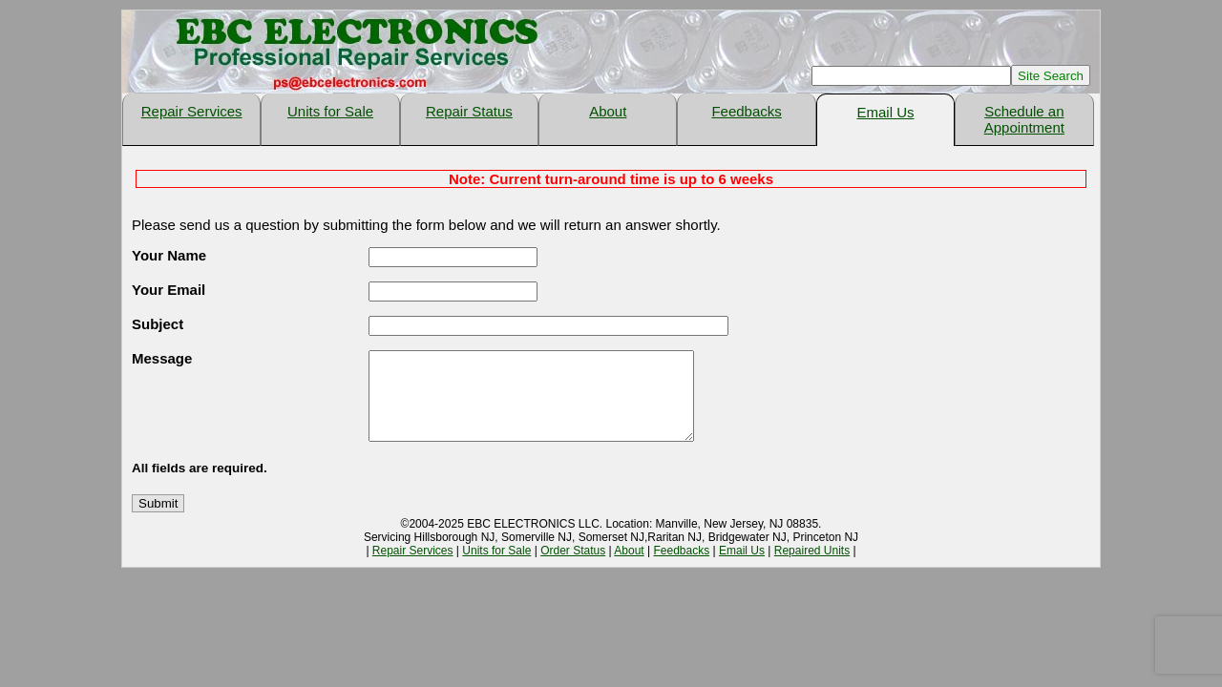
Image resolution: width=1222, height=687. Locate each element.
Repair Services (191, 111)
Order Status (572, 567)
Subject (157, 324)
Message (162, 358)
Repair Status (469, 111)
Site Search (1051, 76)
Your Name (169, 255)
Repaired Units (812, 567)
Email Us (885, 112)
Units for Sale (330, 111)
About (607, 111)
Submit (158, 520)
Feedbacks (746, 111)
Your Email (168, 289)
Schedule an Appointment (1024, 119)
